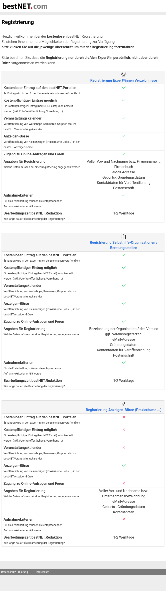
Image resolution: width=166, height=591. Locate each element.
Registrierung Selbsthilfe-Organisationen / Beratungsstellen (123, 242)
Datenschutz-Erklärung (14, 572)
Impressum (42, 572)
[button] (160, 6)
